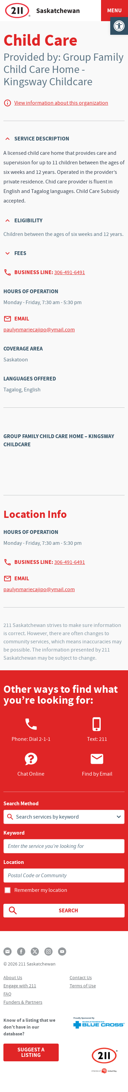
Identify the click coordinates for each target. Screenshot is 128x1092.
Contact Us (81, 977)
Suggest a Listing (30, 1052)
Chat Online (30, 764)
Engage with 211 (19, 986)
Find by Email (97, 764)
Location (13, 862)
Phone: (31, 730)
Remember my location (40, 890)
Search (43, 910)
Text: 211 (97, 730)
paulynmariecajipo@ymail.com (39, 329)
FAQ (7, 994)
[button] (119, 26)
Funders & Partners (22, 1002)
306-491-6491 (69, 272)
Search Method (21, 803)
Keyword (14, 832)
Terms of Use (83, 986)
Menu (114, 10)
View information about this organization (61, 103)
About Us (12, 977)
